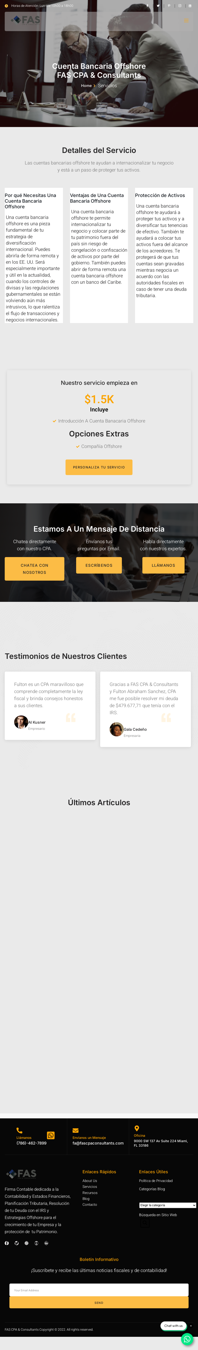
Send (99, 1316)
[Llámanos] (19, 1143)
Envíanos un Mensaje (88, 1151)
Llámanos (24, 1151)
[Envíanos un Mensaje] (75, 1143)
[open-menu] (186, 21)
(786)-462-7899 (32, 1156)
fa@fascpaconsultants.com (100, 1156)
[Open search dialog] (145, 1238)
